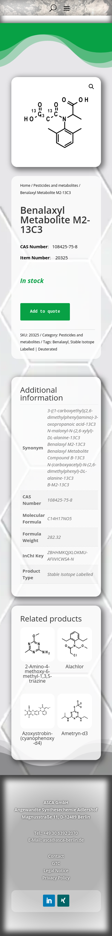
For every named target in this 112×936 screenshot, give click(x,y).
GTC (56, 863)
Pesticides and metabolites (55, 185)
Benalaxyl (61, 341)
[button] (91, 86)
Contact (56, 856)
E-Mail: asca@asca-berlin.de (56, 840)
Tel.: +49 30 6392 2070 (56, 833)
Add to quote (45, 311)
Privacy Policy (56, 878)
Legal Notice (56, 870)
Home (25, 185)
